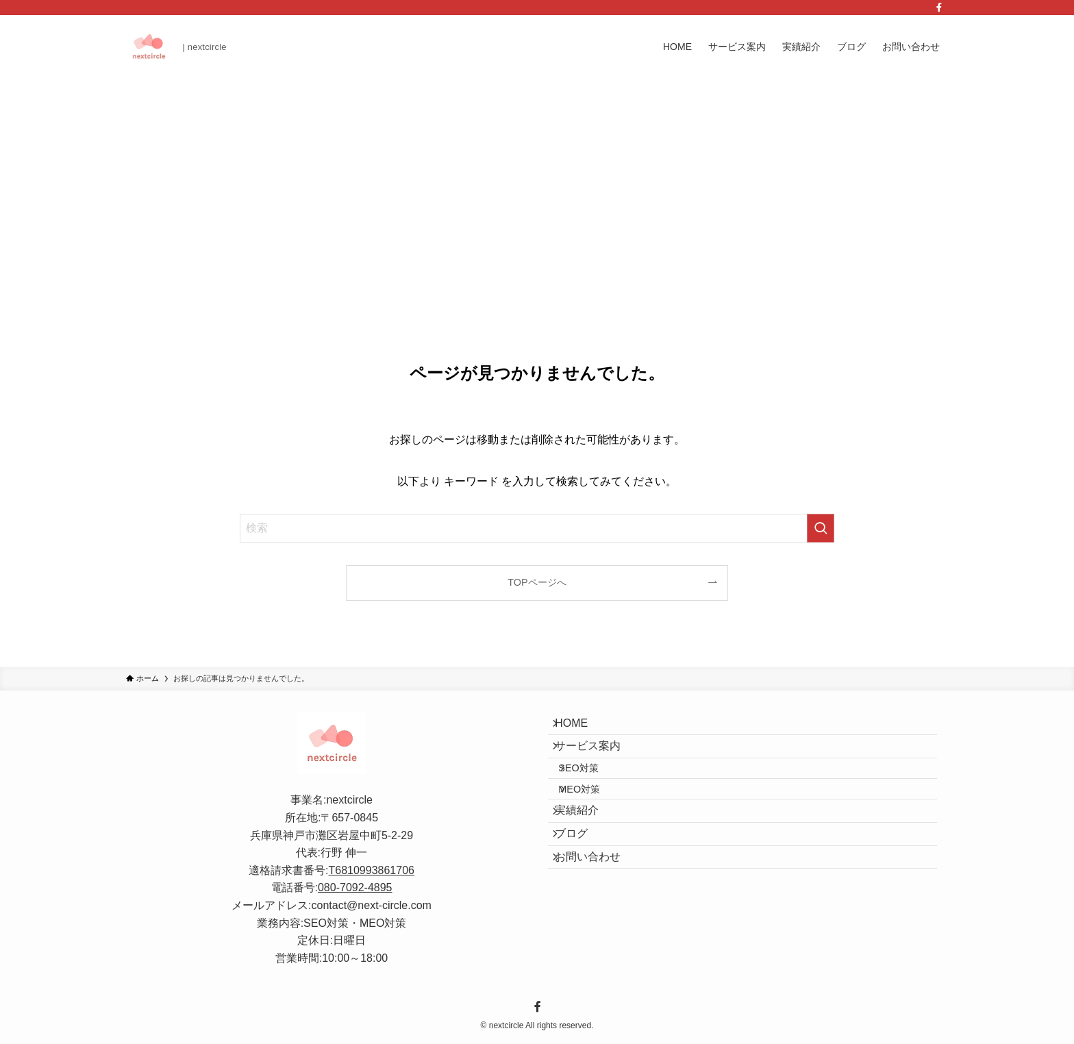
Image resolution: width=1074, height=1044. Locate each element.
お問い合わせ (597, 916)
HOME (580, 728)
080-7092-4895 (355, 887)
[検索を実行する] (820, 528)
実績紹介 (586, 851)
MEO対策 (593, 820)
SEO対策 (592, 791)
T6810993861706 (371, 870)
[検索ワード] (537, 528)
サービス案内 (597, 760)
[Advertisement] (537, 181)
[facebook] (939, 7)
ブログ (580, 883)
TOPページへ (537, 582)
